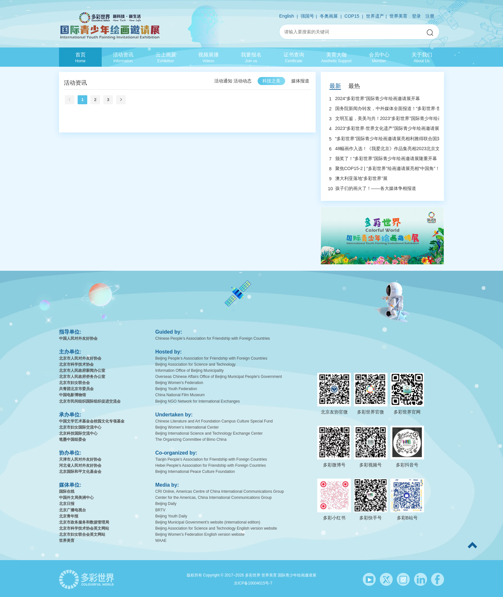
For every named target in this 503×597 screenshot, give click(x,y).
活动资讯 (123, 57)
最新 (335, 86)
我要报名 (251, 57)
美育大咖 (336, 57)
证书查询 (293, 57)
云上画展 (165, 57)
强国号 (307, 16)
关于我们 (421, 57)
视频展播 (208, 57)
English (286, 16)
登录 (416, 16)
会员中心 (379, 57)
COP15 (352, 16)
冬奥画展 (329, 16)
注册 (429, 16)
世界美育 (398, 16)
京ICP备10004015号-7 (253, 583)
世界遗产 (375, 16)
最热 (354, 86)
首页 (80, 57)
